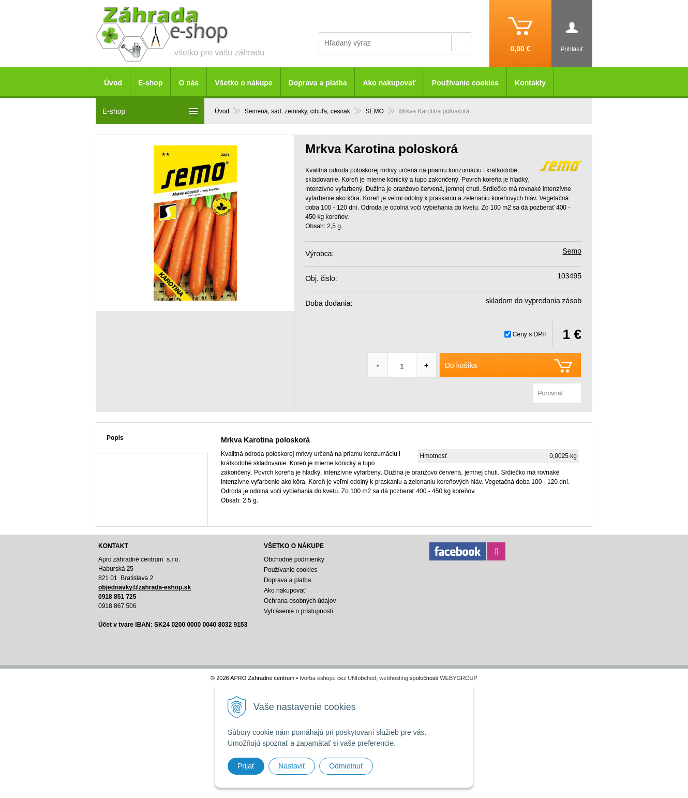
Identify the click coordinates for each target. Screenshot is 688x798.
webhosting (393, 678)
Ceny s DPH (530, 334)
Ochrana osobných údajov (300, 600)
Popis (115, 437)
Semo (571, 251)
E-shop (150, 83)
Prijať (246, 766)
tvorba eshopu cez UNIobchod (338, 678)
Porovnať (550, 393)
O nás (188, 83)
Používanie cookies (465, 83)
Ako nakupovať (389, 83)
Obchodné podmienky (294, 559)
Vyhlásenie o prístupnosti (298, 611)
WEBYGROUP (458, 678)
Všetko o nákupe (243, 83)
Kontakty (530, 83)
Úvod (113, 83)
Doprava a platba (318, 83)
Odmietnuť (346, 766)
